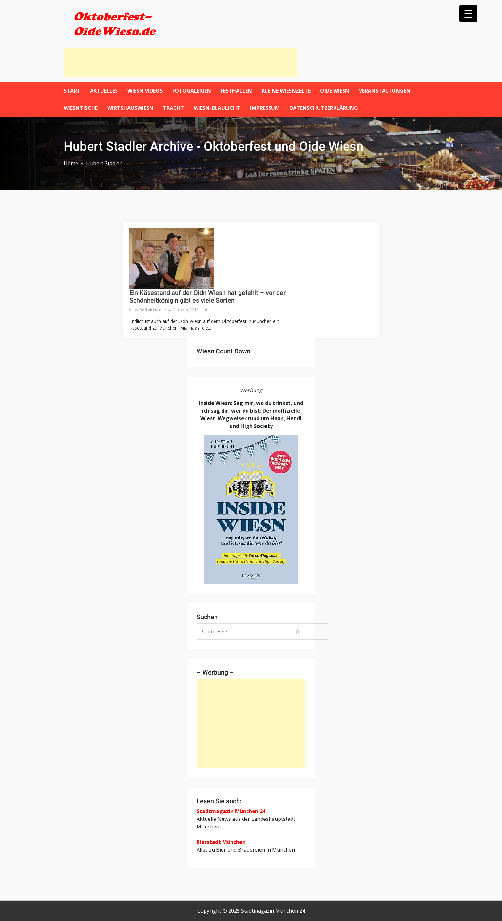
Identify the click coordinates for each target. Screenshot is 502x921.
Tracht (173, 107)
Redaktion (150, 309)
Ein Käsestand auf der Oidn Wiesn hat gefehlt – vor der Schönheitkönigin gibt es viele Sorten (207, 296)
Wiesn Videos (145, 90)
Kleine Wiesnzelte (286, 90)
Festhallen (236, 90)
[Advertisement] (180, 62)
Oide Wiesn (334, 90)
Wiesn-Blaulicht (217, 107)
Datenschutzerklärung (323, 107)
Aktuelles (104, 90)
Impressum (265, 107)
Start (72, 90)
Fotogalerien (191, 90)
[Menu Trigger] (468, 13)
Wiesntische (81, 107)
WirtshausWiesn (130, 107)
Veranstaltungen (384, 90)
